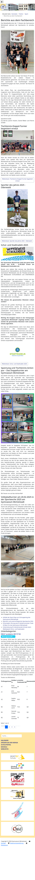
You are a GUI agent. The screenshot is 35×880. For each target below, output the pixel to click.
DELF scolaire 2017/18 (10, 634)
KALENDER (4, 740)
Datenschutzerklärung (16, 843)
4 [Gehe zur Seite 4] (14, 727)
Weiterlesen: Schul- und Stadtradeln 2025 (14, 364)
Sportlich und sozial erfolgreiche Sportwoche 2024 (18, 621)
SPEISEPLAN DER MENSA (9, 743)
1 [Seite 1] (6, 727)
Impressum (4, 845)
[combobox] (11, 735)
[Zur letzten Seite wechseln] (19, 726)
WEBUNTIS (4, 749)
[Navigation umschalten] (1, 2)
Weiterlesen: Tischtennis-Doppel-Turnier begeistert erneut (17, 180)
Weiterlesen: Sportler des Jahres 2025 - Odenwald (17, 241)
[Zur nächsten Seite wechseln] (17, 726)
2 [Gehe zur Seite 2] (9, 727)
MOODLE (4, 747)
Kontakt (3, 843)
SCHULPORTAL (6, 745)
